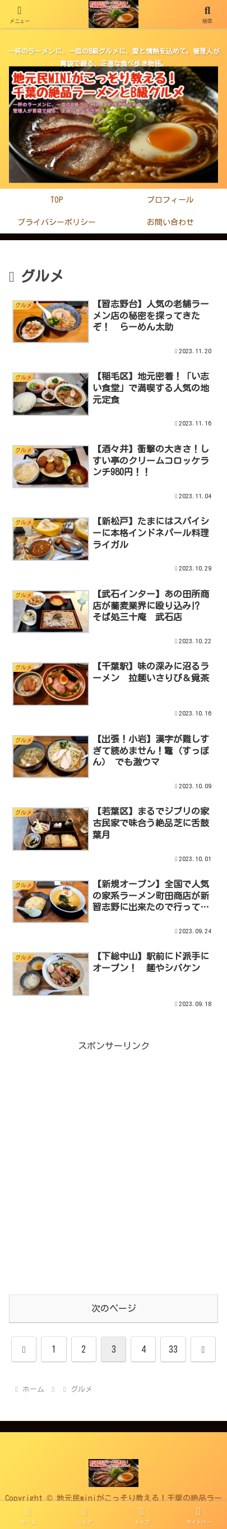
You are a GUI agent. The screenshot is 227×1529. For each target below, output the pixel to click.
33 (173, 1349)
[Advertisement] (113, 1167)
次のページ (113, 1308)
